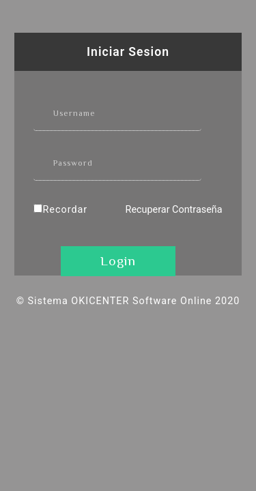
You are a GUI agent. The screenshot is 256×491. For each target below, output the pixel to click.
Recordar (64, 209)
